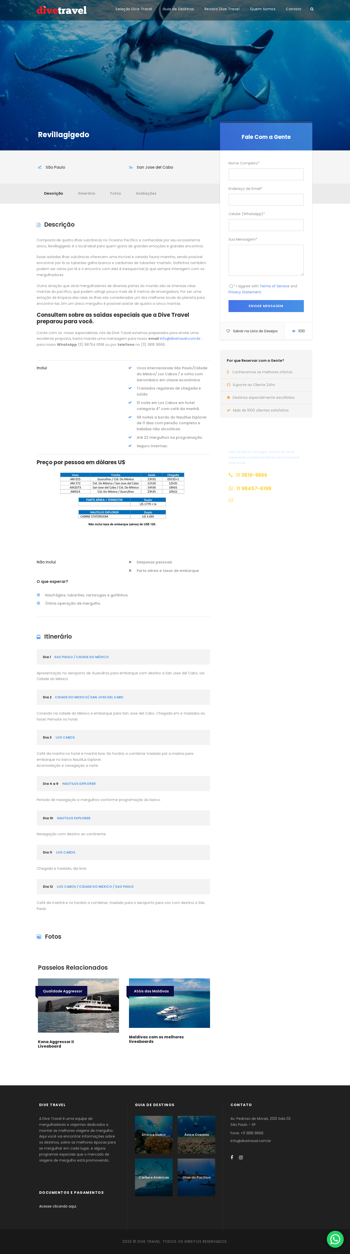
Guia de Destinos (178, 8)
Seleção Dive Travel (134, 8)
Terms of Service (274, 286)
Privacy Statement (245, 292)
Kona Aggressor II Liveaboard (56, 1044)
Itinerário (86, 193)
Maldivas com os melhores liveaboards (156, 1039)
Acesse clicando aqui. (58, 1206)
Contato (294, 8)
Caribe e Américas (154, 1177)
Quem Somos (262, 8)
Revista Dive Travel (222, 8)
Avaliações (146, 193)
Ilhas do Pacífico (197, 1177)
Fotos (115, 193)
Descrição (53, 193)
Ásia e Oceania (196, 1134)
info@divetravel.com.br (180, 338)
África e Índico (154, 1134)
